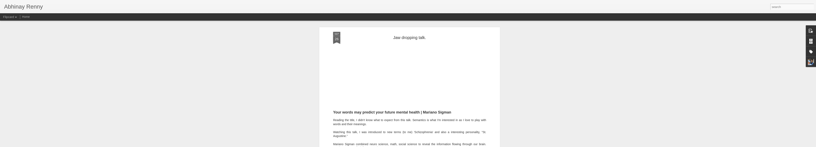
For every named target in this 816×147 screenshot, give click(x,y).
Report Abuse (433, 145)
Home (26, 16)
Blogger (421, 145)
